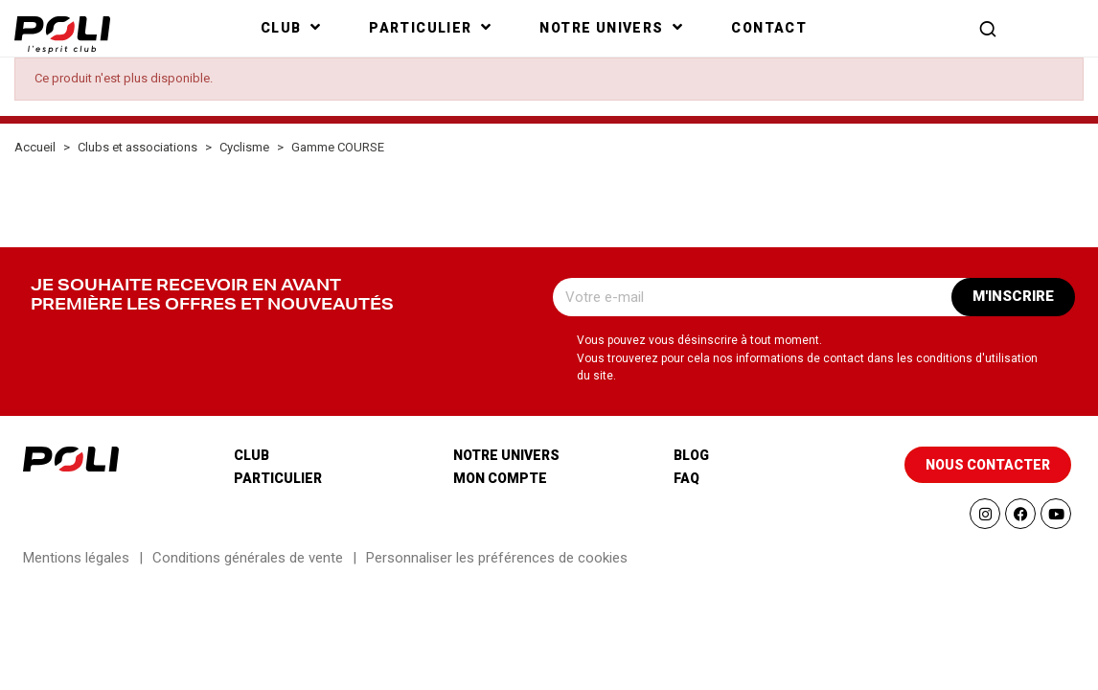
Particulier (278, 478)
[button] (988, 29)
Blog (691, 455)
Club (251, 455)
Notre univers (506, 455)
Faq (686, 478)
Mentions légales (76, 557)
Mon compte (500, 478)
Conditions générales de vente (247, 557)
